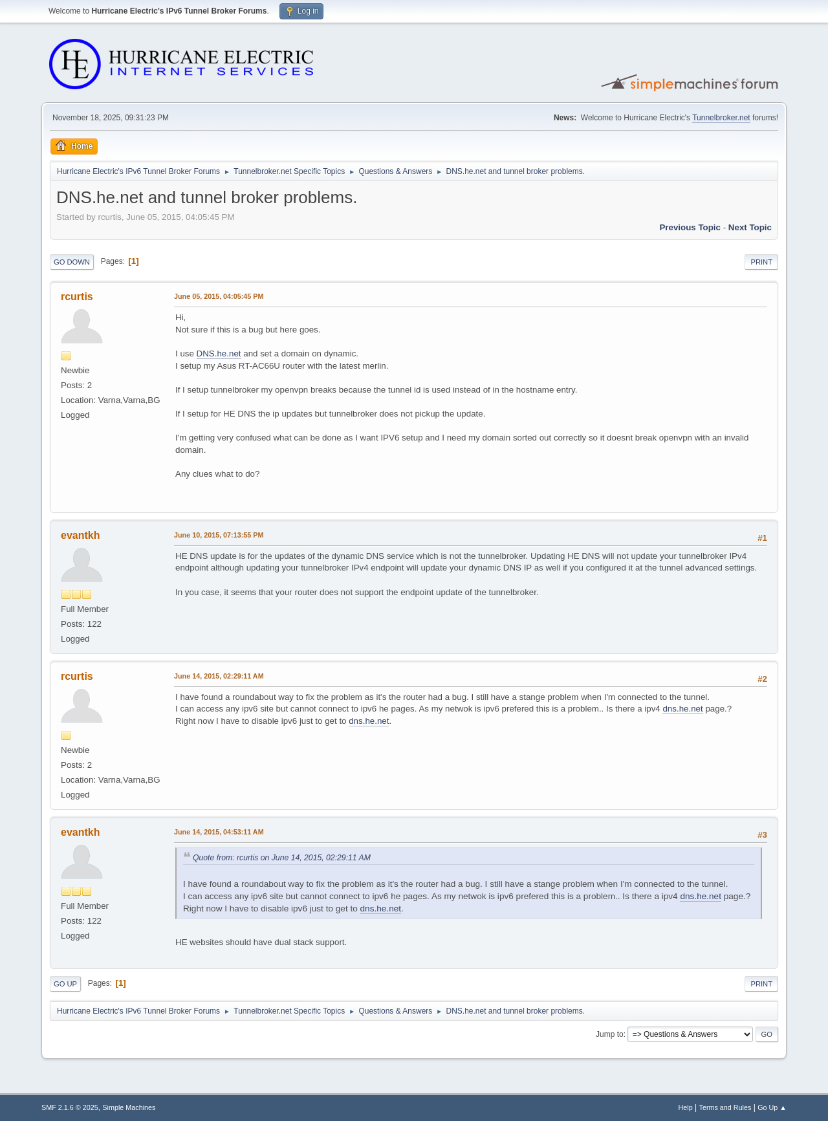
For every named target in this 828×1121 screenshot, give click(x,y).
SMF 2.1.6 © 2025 (69, 1107)
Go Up (65, 984)
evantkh (80, 535)
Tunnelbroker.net (721, 117)
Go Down (72, 262)
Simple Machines (128, 1107)
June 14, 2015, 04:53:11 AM (219, 832)
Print (761, 262)
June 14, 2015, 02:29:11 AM (219, 676)
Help (686, 1107)
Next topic (750, 227)
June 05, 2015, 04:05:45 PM (218, 296)
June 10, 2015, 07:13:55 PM (218, 535)
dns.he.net (682, 708)
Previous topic (690, 227)
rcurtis (77, 296)
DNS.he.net (219, 353)
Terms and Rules (725, 1107)
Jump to (610, 1034)
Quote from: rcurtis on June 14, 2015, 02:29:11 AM (282, 857)
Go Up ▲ (772, 1107)
